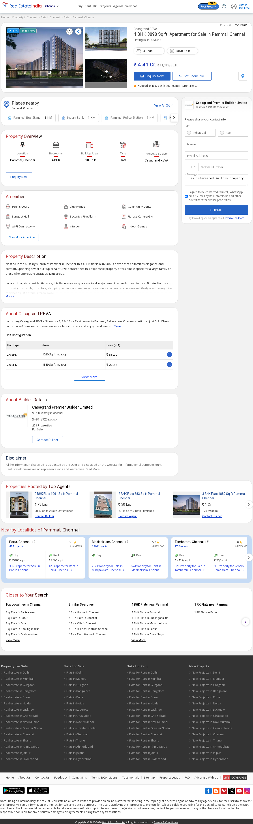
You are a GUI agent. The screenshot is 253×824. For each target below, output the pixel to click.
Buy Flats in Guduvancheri (22, 632)
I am (187, 124)
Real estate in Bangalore (20, 689)
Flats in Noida (75, 702)
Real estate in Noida (17, 702)
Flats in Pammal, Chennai (79, 17)
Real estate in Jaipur (17, 751)
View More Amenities (22, 235)
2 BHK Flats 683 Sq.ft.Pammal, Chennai (139, 494)
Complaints (79, 776)
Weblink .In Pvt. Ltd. (113, 820)
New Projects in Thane (207, 739)
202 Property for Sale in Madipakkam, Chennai (108, 566)
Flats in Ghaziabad (78, 714)
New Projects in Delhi (206, 671)
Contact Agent (127, 514)
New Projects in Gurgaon (208, 683)
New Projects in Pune (206, 695)
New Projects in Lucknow (208, 708)
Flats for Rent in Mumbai (145, 677)
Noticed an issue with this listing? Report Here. (165, 84)
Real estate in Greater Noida (23, 726)
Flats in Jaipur (75, 751)
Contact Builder (47, 438)
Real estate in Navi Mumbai (22, 720)
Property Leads (169, 776)
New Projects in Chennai (208, 732)
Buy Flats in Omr (16, 621)
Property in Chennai (24, 17)
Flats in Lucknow (77, 708)
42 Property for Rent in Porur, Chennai (63, 566)
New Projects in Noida (206, 702)
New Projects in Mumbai (208, 677)
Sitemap (149, 776)
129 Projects (99, 544)
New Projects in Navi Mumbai (211, 720)
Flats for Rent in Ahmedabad (148, 745)
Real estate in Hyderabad (21, 757)
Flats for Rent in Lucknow (145, 708)
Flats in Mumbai (76, 677)
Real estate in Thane (17, 739)
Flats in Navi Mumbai (80, 720)
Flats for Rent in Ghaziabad (147, 714)
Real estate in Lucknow (19, 708)
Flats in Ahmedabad (79, 745)
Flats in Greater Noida (81, 726)
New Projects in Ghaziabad (210, 714)
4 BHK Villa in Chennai (82, 621)
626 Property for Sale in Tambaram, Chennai (190, 566)
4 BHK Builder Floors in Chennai (88, 627)
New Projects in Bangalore (209, 689)
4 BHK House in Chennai (84, 610)
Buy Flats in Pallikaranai (20, 610)
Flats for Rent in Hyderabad (147, 757)
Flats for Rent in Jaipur (143, 751)
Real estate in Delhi (17, 671)
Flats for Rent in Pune (143, 695)
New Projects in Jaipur (206, 751)
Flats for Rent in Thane (144, 739)
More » (10, 295)
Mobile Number (211, 165)
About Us (25, 776)
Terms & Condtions (234, 217)
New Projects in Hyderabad (210, 757)
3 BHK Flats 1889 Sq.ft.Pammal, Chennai (224, 494)
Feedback (60, 776)
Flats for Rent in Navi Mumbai (148, 720)
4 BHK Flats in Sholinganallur (149, 616)
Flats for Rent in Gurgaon (146, 683)
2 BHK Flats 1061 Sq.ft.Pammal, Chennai (57, 494)
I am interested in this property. (216, 179)
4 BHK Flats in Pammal (145, 610)
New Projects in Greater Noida (212, 726)
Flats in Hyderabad (79, 757)
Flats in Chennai (50, 17)
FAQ (187, 776)
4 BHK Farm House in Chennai (87, 632)
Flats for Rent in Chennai (145, 732)
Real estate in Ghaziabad (21, 714)
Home (5, 17)
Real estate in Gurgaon (19, 683)
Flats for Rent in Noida (144, 702)
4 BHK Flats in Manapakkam (149, 621)
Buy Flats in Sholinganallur (22, 627)
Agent (229, 131)
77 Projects (182, 544)
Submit (216, 209)
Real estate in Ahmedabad (21, 745)
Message (192, 172)
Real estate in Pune (17, 695)
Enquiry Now (152, 74)
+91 (189, 165)
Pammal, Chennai (228, 32)
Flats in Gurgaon (77, 683)
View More (89, 375)
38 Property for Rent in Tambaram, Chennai (229, 566)
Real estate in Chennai (19, 732)
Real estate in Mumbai (19, 677)
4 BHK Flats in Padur (144, 627)
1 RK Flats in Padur (206, 610)
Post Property (209, 5)
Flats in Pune (74, 695)
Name (191, 142)
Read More (92, 467)
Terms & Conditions (105, 776)
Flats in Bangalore (78, 689)
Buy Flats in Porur (16, 616)
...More (116, 324)
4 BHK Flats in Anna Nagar (148, 632)
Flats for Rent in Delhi (143, 671)
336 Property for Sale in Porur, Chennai (24, 566)
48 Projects (16, 544)
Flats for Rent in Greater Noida (149, 726)
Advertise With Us (206, 776)
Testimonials (130, 776)
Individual (199, 131)
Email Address (196, 154)
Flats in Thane (75, 739)
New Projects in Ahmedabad (211, 745)
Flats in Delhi (74, 671)
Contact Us (42, 776)
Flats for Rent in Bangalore (147, 689)
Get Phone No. (192, 74)
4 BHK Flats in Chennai (83, 616)
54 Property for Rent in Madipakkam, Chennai (147, 566)
